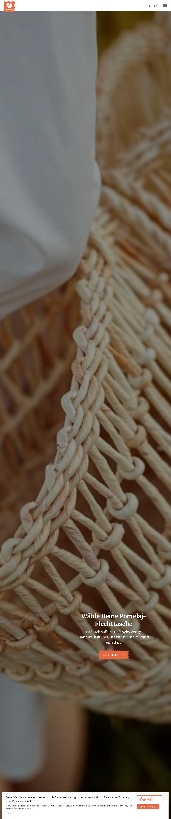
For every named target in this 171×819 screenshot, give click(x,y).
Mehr (9, 813)
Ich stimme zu (148, 806)
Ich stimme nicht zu (146, 799)
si (150, 6)
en (155, 6)
